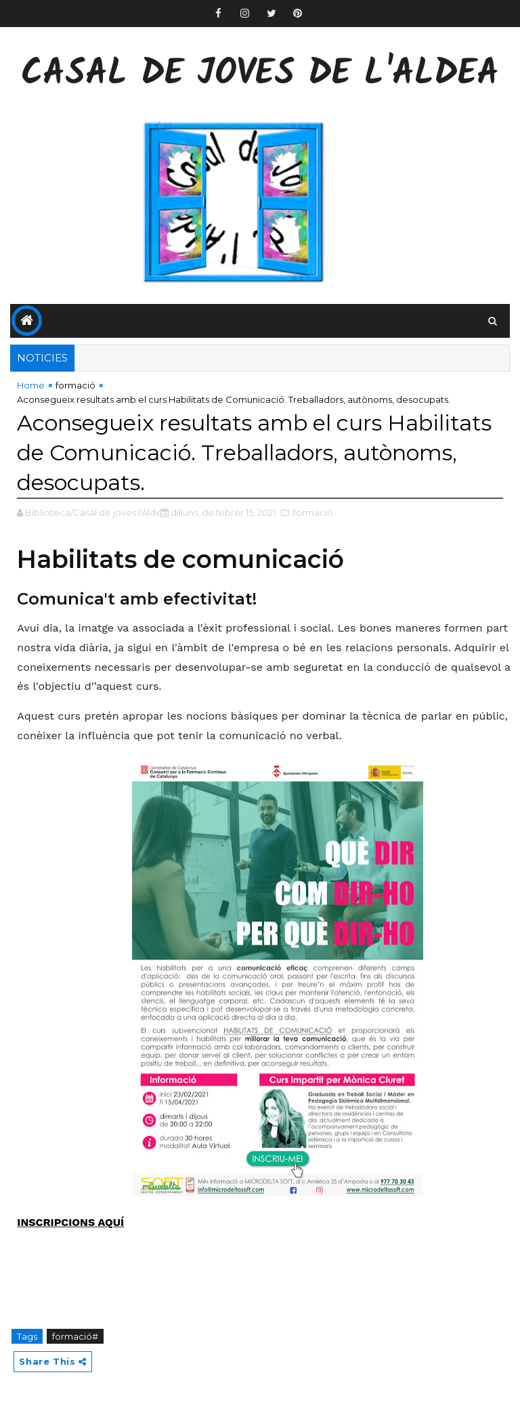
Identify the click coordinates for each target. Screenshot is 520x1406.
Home (31, 385)
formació (75, 385)
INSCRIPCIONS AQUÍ (70, 1222)
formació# (75, 1336)
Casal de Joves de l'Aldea (260, 75)
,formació (312, 512)
